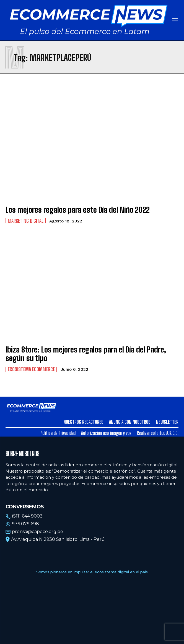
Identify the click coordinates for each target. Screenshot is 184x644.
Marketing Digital (25, 220)
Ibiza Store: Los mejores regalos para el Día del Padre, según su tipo (86, 354)
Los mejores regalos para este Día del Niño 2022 (78, 209)
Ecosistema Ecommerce (31, 369)
